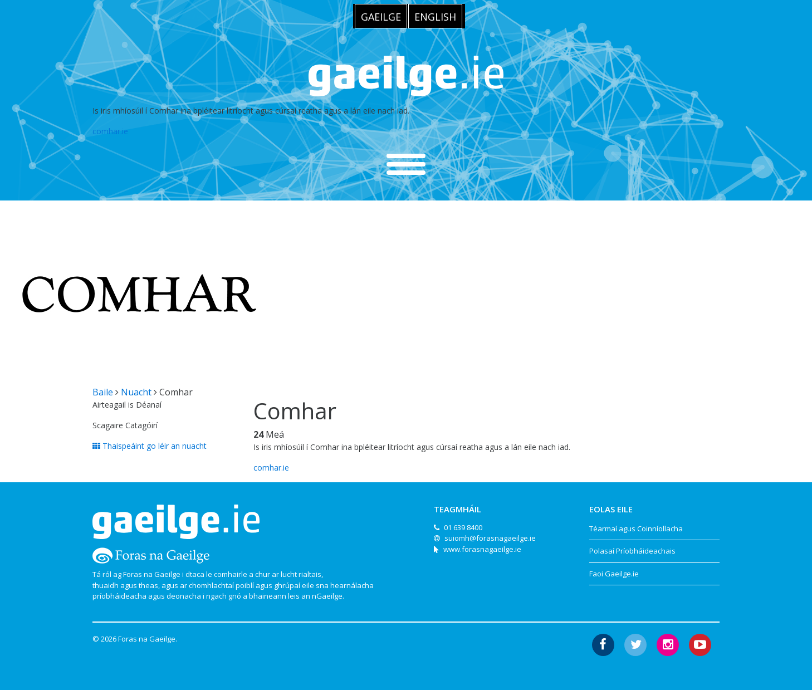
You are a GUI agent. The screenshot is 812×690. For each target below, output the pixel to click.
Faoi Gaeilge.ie (614, 574)
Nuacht (136, 392)
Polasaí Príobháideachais (632, 551)
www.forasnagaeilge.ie (482, 549)
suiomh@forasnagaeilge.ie (490, 538)
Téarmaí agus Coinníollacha (636, 528)
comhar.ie (110, 131)
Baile (102, 392)
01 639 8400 (463, 527)
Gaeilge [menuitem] (381, 16)
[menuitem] (381, 16)
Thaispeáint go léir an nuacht (149, 446)
